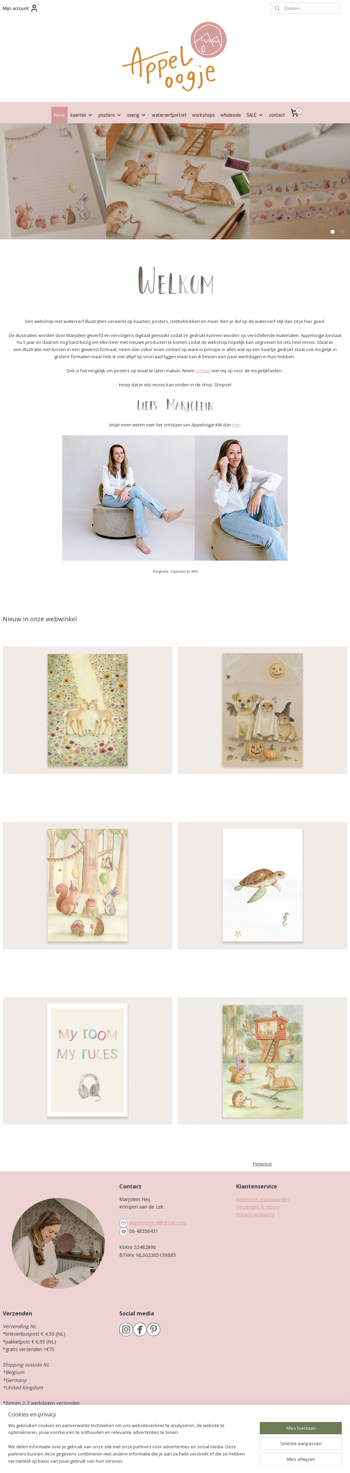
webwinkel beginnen (187, 1460)
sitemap (146, 1460)
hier (236, 425)
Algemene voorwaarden (262, 1199)
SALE (255, 114)
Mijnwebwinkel (247, 1460)
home (59, 114)
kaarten (81, 114)
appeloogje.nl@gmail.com (157, 1222)
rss (161, 1460)
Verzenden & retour (258, 1206)
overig (136, 114)
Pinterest (262, 1164)
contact (277, 114)
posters (110, 114)
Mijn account (20, 8)
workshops (203, 114)
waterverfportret (169, 114)
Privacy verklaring (255, 1214)
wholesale (230, 114)
